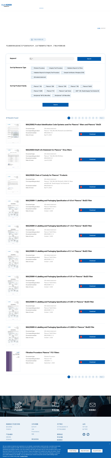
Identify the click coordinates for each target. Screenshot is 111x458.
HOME (98, 28)
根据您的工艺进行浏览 (13, 424)
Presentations (35, 431)
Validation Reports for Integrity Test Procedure (45, 72)
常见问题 (60, 437)
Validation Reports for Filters (74, 68)
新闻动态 (60, 434)
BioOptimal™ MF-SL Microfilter (41, 95)
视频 (33, 434)
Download (92, 134)
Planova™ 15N (37, 86)
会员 (84, 424)
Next (101, 118)
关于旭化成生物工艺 (62, 426)
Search (89, 59)
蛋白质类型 (9, 426)
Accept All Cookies (97, 452)
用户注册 (85, 426)
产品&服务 (9, 434)
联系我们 (60, 440)
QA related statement (39, 77)
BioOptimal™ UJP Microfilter (61, 95)
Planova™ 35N (61, 86)
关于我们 (60, 424)
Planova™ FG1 (50, 91)
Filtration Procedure (38, 68)
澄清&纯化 (9, 439)
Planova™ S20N (37, 91)
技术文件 (34, 426)
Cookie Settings (72, 452)
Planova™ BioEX (86, 86)
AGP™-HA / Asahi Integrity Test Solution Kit (86, 91)
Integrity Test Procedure (55, 68)
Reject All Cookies (85, 452)
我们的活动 (35, 439)
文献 (33, 429)
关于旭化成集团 (61, 429)
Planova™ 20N (49, 86)
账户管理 (85, 429)
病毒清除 (8, 437)
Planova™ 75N (73, 86)
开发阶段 (8, 429)
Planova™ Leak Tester (64, 91)
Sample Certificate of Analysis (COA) (73, 72)
